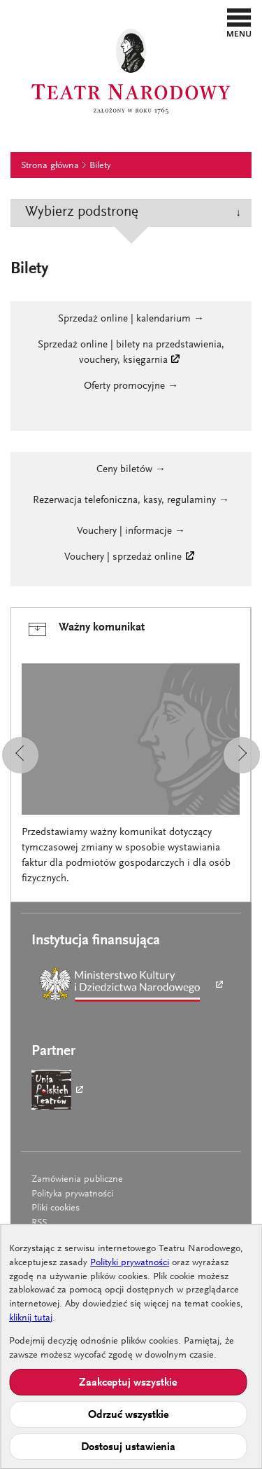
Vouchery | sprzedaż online (123, 557)
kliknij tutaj (30, 1318)
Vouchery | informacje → (131, 531)
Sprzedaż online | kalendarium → (131, 319)
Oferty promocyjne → (131, 386)
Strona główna (50, 166)
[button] (239, 22)
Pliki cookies (55, 1208)
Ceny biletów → (131, 469)
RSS (39, 1223)
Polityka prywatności (72, 1194)
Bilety (100, 166)
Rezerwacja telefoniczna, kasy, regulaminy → (131, 500)
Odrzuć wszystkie (128, 1415)
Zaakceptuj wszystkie (128, 1382)
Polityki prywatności (129, 1263)
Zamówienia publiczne (77, 1180)
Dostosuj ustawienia (128, 1447)
